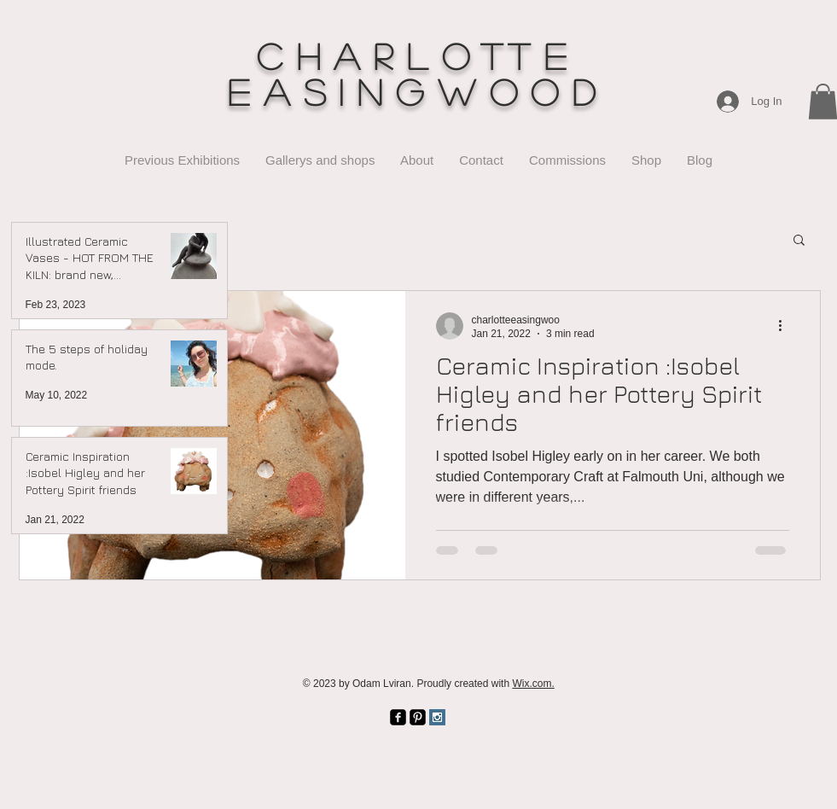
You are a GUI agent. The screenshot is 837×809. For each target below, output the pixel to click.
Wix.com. (533, 684)
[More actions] (786, 326)
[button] (799, 241)
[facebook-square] (398, 717)
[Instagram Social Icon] (437, 717)
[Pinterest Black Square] (418, 717)
